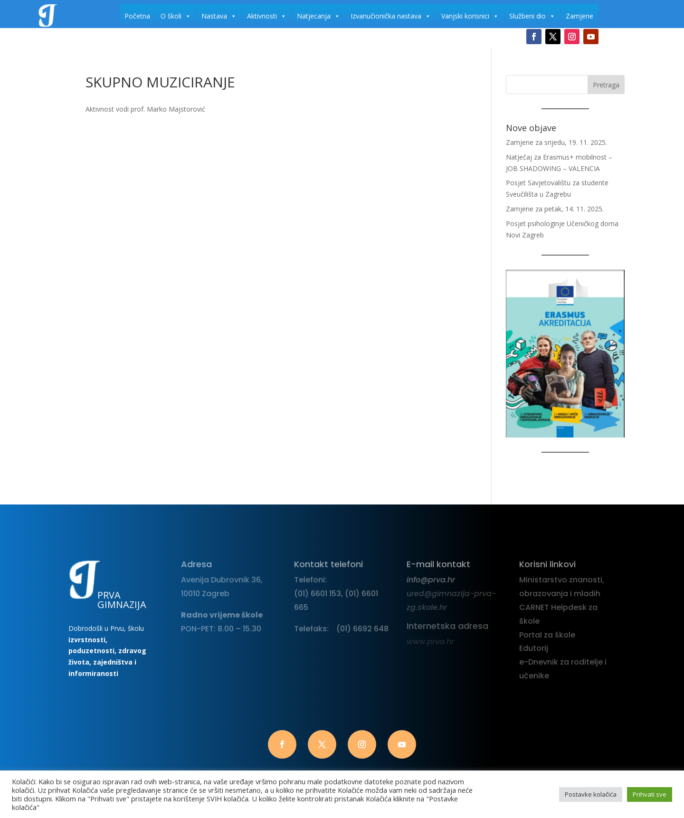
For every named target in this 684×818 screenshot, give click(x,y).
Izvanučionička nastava (391, 16)
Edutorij (533, 648)
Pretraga (606, 84)
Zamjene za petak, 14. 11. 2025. (555, 208)
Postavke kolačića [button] (591, 794)
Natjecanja (318, 16)
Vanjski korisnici (470, 16)
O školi (176, 16)
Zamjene (579, 15)
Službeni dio (532, 16)
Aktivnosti (266, 16)
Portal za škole (547, 634)
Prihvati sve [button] (649, 794)
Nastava (219, 16)
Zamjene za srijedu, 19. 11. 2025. (556, 142)
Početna (137, 15)
